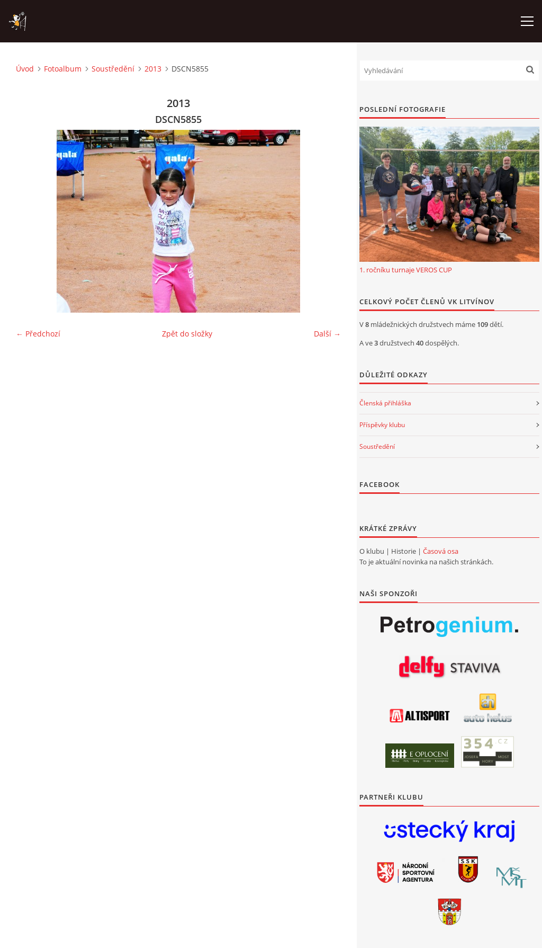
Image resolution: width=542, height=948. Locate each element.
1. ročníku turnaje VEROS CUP (405, 269)
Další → (327, 334)
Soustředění (113, 69)
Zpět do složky (187, 334)
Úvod (25, 69)
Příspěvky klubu (382, 424)
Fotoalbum (63, 69)
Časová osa (440, 551)
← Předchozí (38, 334)
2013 (152, 69)
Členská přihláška (385, 402)
